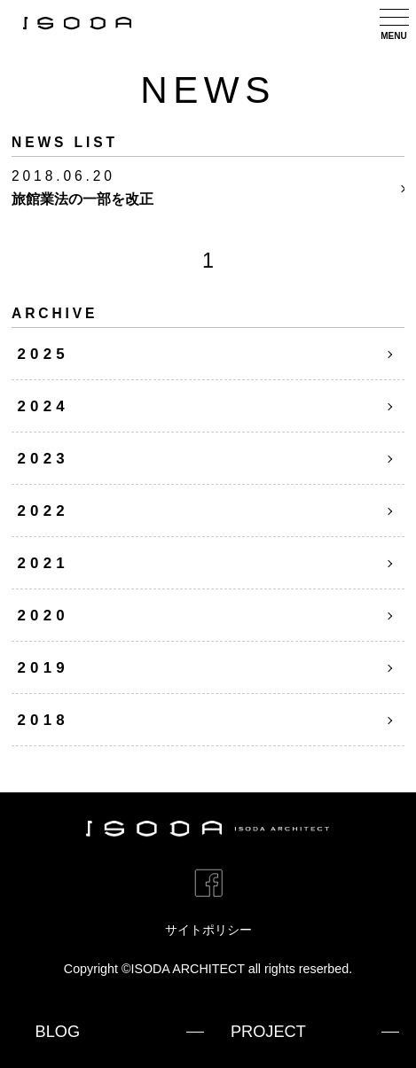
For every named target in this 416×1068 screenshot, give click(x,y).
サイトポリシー (208, 930)
